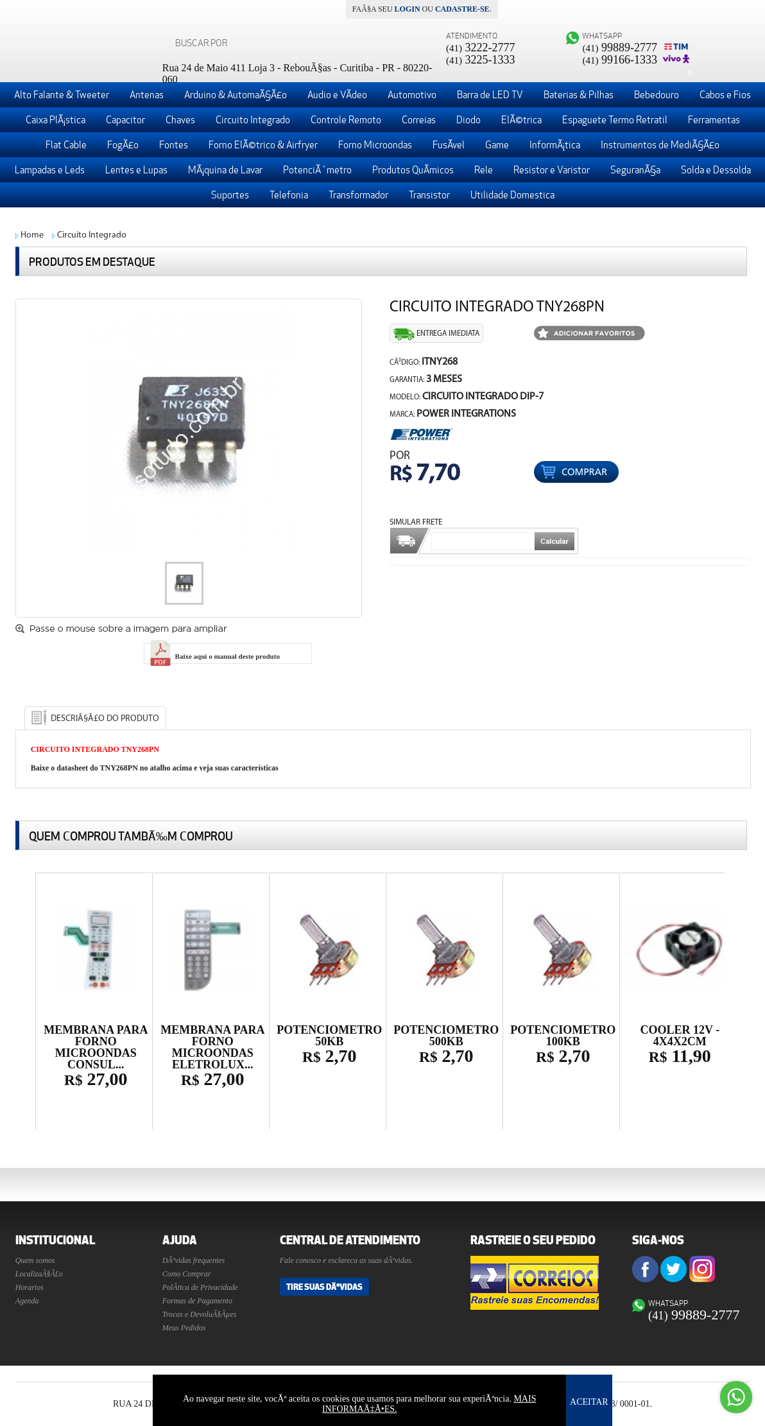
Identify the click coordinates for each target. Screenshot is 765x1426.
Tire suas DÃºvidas (324, 1286)
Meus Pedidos (184, 1327)
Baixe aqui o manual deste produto (214, 656)
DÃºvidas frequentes (193, 1260)
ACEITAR (589, 1402)
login (407, 8)
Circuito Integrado (91, 235)
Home (32, 235)
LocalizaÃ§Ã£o (39, 1273)
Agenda (27, 1300)
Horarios (29, 1287)
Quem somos (35, 1260)
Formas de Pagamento (197, 1300)
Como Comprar (186, 1273)
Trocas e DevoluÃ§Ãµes (199, 1314)
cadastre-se (462, 8)
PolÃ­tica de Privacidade (200, 1287)
